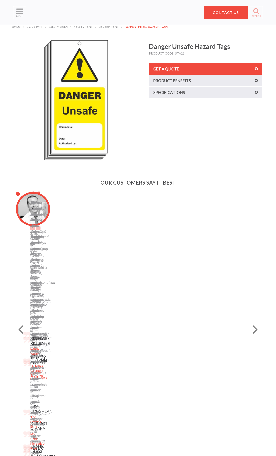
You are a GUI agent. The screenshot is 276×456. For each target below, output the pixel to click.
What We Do (22, 372)
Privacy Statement (110, 366)
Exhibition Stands (67, 423)
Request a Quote (25, 393)
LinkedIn (104, 393)
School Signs (21, 399)
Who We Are (22, 366)
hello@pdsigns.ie (221, 401)
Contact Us (21, 388)
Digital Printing (65, 361)
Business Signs (65, 375)
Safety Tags (83, 27)
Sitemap (103, 361)
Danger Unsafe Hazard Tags (146, 27)
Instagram (105, 399)
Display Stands (65, 392)
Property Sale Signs (68, 403)
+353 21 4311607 (221, 396)
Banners (61, 381)
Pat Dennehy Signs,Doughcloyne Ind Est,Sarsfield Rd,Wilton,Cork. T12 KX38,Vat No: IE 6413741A (223, 374)
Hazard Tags (108, 27)
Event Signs (63, 417)
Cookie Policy (107, 377)
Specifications (169, 92)
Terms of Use (107, 372)
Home (16, 27)
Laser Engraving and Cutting (69, 368)
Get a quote (166, 69)
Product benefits (172, 80)
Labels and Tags (66, 386)
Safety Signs (58, 27)
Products (34, 27)
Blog (101, 382)
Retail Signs (63, 428)
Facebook (104, 388)
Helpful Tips (21, 382)
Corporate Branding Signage (69, 410)
